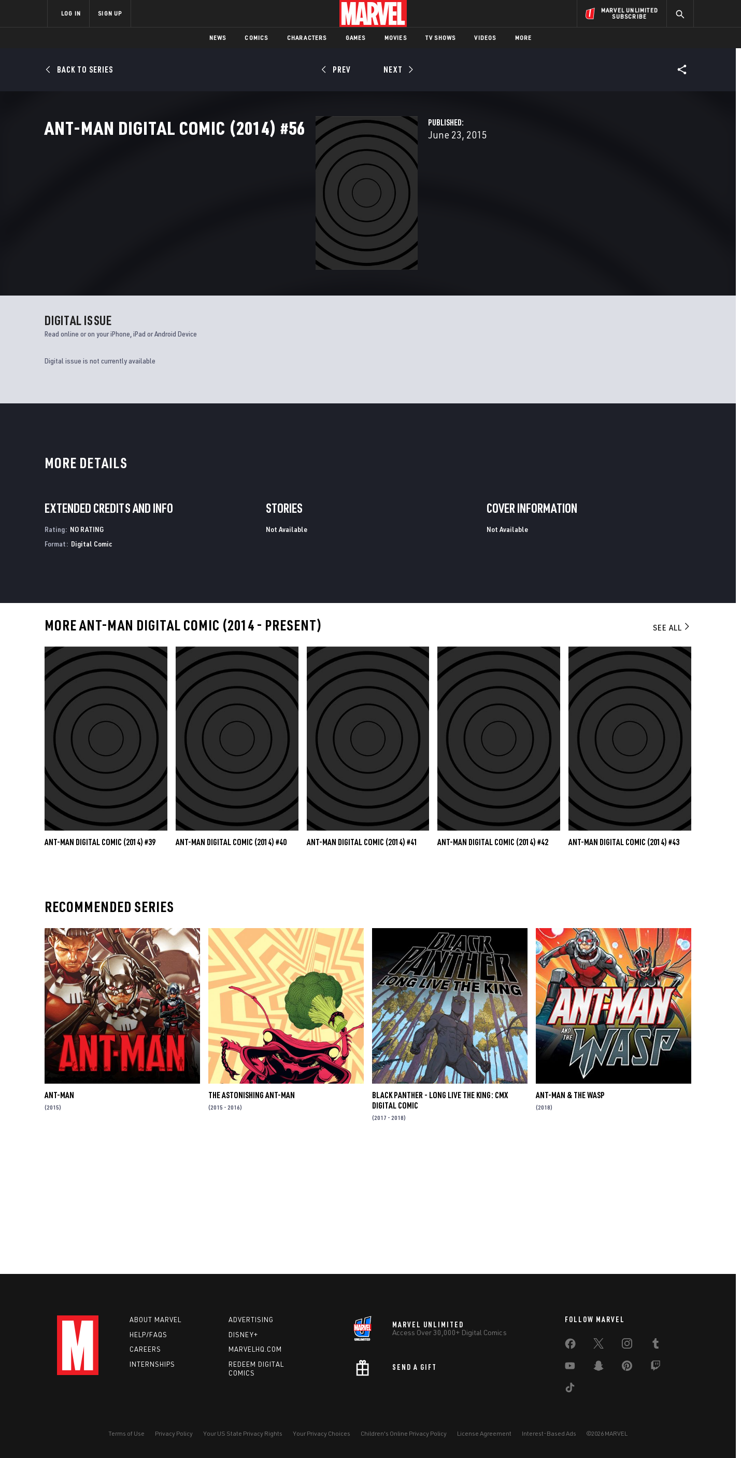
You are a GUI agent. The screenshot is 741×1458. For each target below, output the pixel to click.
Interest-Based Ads (549, 1433)
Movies (395, 37)
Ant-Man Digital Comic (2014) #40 (231, 961)
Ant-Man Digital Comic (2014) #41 (362, 961)
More (523, 37)
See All (672, 746)
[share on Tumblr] (655, 1345)
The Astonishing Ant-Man (251, 1214)
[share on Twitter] (598, 1345)
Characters (307, 37)
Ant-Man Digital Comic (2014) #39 (100, 961)
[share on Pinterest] (627, 1368)
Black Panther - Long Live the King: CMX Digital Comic (440, 1219)
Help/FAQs (148, 1334)
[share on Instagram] (627, 1345)
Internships (152, 1365)
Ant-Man (59, 1214)
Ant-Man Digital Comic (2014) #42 (492, 961)
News (217, 37)
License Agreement (484, 1433)
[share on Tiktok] (570, 1389)
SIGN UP (110, 13)
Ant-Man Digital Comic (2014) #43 (623, 961)
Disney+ (243, 1334)
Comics (256, 37)
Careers (145, 1349)
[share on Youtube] (570, 1368)
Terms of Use (126, 1433)
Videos (485, 37)
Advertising (251, 1319)
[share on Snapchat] (598, 1368)
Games (356, 37)
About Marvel (155, 1319)
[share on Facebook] (570, 1346)
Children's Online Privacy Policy (404, 1433)
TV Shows (440, 37)
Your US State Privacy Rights (242, 1433)
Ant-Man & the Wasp (570, 1214)
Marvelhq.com (255, 1349)
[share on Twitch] (655, 1368)
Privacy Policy (174, 1433)
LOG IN (71, 13)
